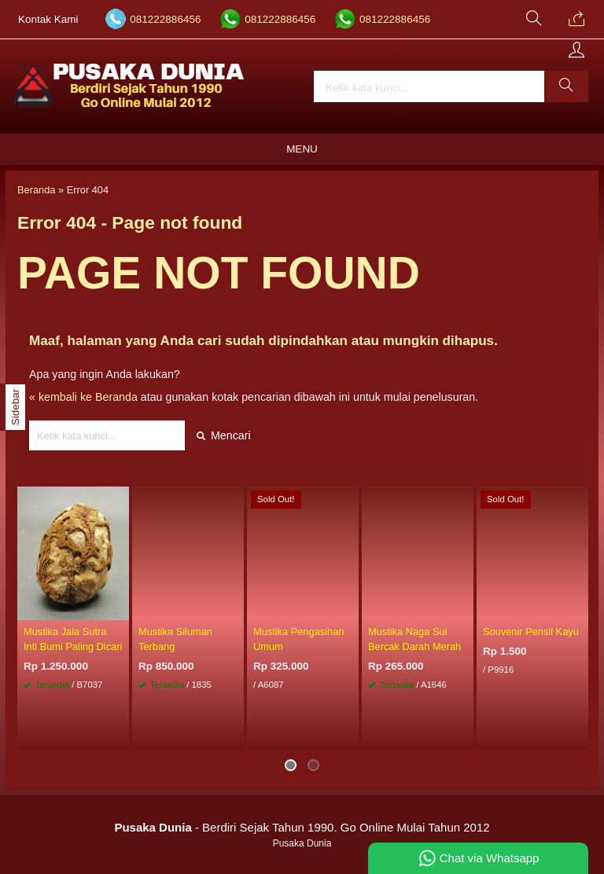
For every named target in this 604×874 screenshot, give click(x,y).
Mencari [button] (224, 435)
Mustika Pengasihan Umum (298, 639)
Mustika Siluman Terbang (175, 639)
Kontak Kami (48, 19)
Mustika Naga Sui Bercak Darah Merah (414, 639)
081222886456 (165, 19)
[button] (566, 86)
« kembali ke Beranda (83, 397)
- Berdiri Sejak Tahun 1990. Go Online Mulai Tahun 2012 (301, 827)
